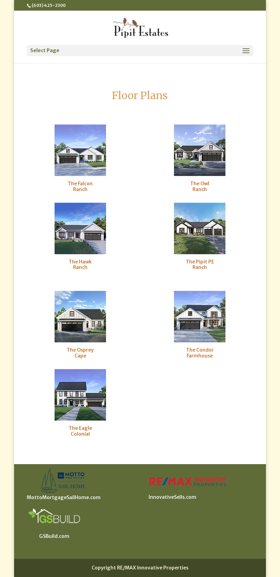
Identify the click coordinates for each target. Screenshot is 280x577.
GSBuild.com (54, 536)
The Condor (200, 350)
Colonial (80, 434)
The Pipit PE (200, 262)
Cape (80, 356)
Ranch (80, 189)
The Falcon (80, 183)
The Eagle (80, 428)
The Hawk (80, 262)
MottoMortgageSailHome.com (64, 497)
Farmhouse (200, 356)
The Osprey (80, 350)
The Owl (199, 183)
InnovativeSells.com (172, 497)
